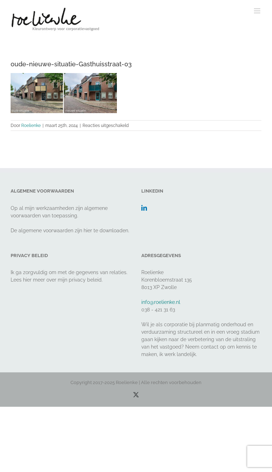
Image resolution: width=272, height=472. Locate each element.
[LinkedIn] (144, 208)
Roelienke (31, 125)
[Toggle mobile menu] (257, 11)
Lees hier (21, 280)
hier (88, 230)
